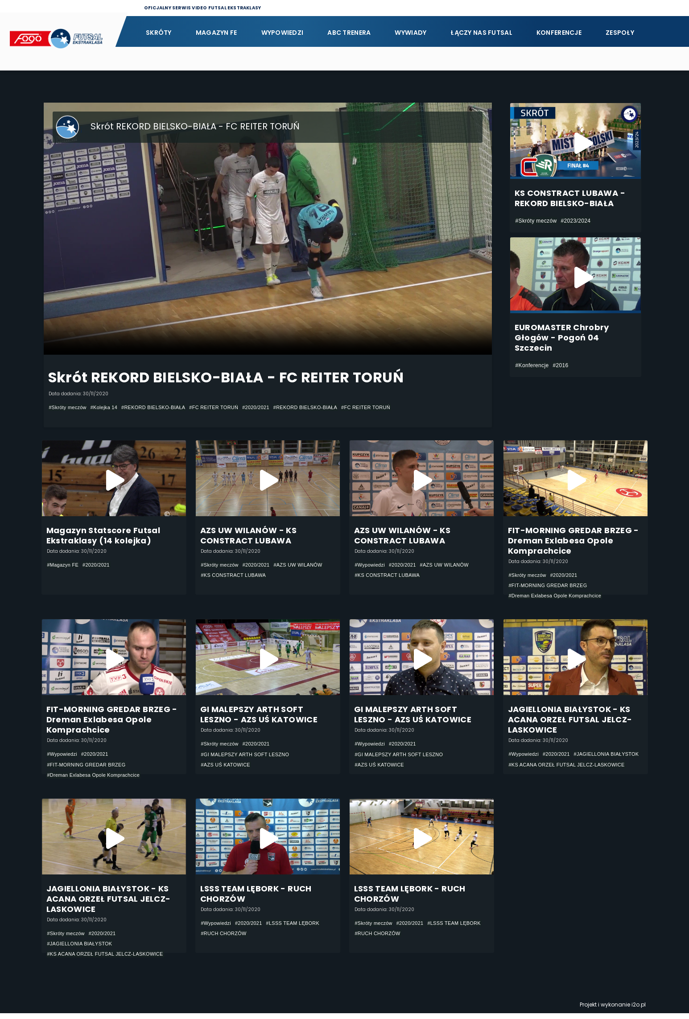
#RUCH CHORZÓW (226, 939)
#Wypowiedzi (371, 566)
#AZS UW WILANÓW (228, 576)
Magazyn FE (216, 32)
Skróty (159, 32)
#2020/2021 (275, 407)
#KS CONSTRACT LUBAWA (294, 576)
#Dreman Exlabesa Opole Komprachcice (560, 597)
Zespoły (620, 32)
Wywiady (410, 32)
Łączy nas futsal (481, 32)
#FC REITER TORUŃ (229, 407)
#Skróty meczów (70, 407)
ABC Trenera (349, 32)
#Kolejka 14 (109, 407)
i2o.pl (638, 1010)
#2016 (560, 365)
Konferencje (559, 32)
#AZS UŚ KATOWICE (228, 768)
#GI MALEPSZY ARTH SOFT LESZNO (249, 757)
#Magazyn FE (64, 566)
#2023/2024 (575, 221)
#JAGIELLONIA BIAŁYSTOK (545, 768)
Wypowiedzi (282, 32)
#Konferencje (532, 365)
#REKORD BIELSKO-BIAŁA (163, 407)
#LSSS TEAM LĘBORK (301, 928)
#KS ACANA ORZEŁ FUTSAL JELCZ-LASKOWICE (573, 778)
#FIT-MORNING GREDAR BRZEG (552, 587)
